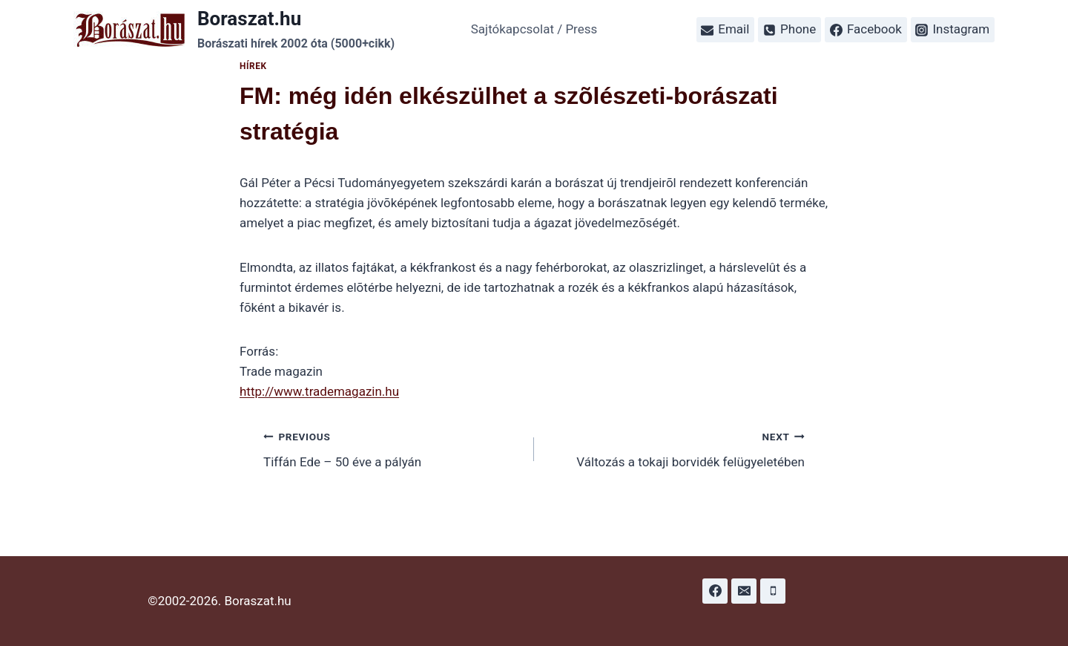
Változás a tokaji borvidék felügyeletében (676, 448)
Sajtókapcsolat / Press (534, 29)
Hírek (253, 66)
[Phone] (772, 591)
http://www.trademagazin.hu (319, 391)
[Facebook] (715, 591)
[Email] (743, 591)
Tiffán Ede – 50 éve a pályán (392, 448)
